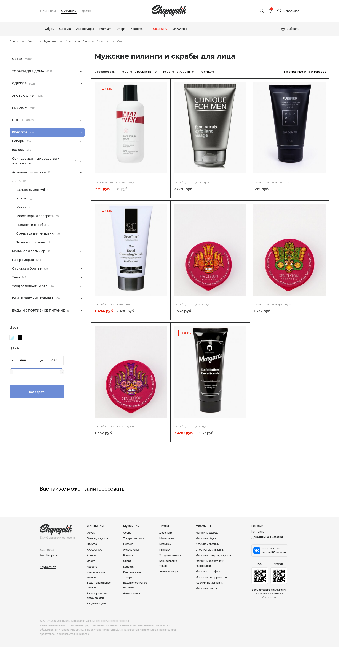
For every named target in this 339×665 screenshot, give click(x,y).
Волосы (18, 149)
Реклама (257, 526)
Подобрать (36, 392)
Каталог (32, 41)
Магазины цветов (208, 588)
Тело (16, 277)
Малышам (166, 544)
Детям (86, 11)
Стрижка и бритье (27, 268)
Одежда (19, 83)
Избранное (291, 11)
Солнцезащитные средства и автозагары (35, 161)
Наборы (18, 141)
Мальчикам (167, 538)
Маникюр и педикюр (28, 251)
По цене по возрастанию (138, 71)
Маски (21, 207)
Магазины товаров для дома (215, 555)
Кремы (21, 198)
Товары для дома (28, 71)
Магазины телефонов (210, 571)
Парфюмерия (23, 259)
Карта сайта (48, 567)
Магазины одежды (208, 533)
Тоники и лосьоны (30, 242)
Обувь (17, 58)
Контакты (257, 531)
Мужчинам (69, 11)
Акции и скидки (97, 608)
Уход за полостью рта (29, 286)
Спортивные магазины (211, 549)
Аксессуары (23, 95)
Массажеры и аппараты (35, 216)
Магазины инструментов (213, 577)
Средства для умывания (35, 233)
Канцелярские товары (32, 298)
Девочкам (166, 533)
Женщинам (48, 11)
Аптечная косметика (29, 172)
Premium (19, 107)
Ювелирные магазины (211, 583)
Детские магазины (208, 544)
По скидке (206, 71)
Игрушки (165, 549)
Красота (70, 41)
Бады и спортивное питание (38, 310)
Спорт (18, 120)
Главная (15, 41)
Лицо (86, 41)
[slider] (11, 371)
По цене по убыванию (178, 71)
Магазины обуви (207, 538)
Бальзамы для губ (30, 189)
